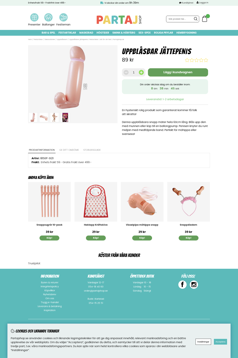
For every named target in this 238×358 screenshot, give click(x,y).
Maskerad (86, 33)
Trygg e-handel (50, 302)
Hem (30, 39)
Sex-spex (145, 33)
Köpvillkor (49, 290)
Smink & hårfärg (123, 33)
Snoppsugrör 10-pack (49, 225)
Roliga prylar (163, 33)
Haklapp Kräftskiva (96, 225)
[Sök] (182, 19)
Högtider (103, 33)
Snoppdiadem (188, 225)
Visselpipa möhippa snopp (142, 225)
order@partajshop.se (96, 291)
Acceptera (220, 341)
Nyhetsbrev (49, 294)
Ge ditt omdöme (69, 150)
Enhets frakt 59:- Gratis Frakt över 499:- (66, 162)
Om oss (49, 298)
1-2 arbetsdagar (173, 99)
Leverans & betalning (50, 306)
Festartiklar (67, 33)
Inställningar (203, 341)
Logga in (202, 2)
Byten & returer (49, 282)
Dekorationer (50, 39)
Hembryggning (186, 33)
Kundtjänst (187, 3)
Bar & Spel (48, 33)
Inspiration (50, 310)
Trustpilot (34, 263)
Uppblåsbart (62, 39)
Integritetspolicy (50, 286)
